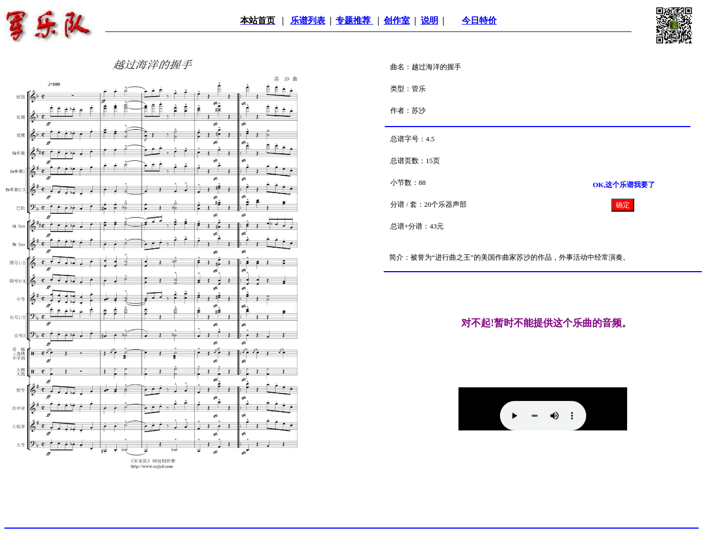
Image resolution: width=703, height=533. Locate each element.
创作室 (397, 20)
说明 (429, 20)
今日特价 (479, 20)
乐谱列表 (307, 20)
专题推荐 (354, 20)
